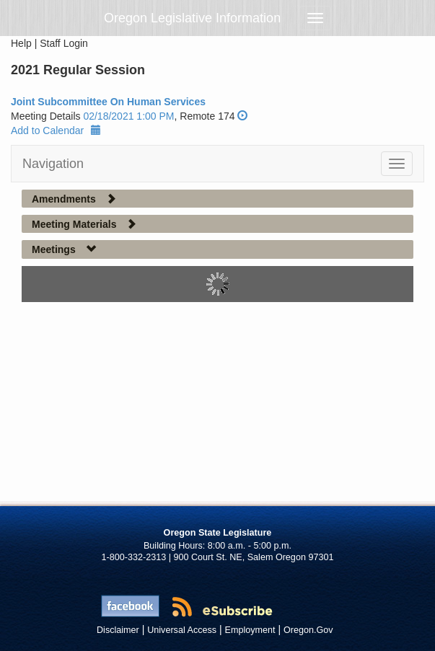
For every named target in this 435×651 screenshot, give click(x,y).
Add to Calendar (56, 130)
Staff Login (64, 43)
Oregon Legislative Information (192, 18)
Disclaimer (118, 630)
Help (21, 43)
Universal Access (181, 630)
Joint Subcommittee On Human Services (108, 101)
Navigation (53, 163)
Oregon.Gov (308, 630)
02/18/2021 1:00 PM (128, 116)
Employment (250, 630)
